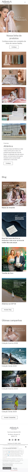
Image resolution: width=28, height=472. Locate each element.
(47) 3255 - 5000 (16, 443)
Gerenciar (15, 468)
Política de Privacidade (8, 464)
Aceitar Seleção (7, 468)
